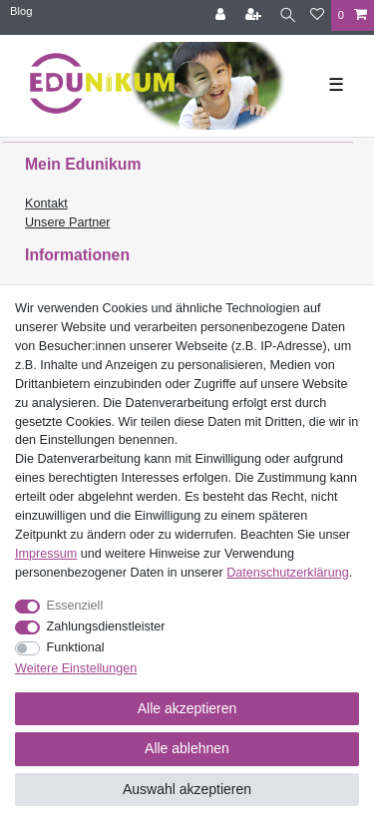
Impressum (46, 554)
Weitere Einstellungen (76, 668)
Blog (21, 11)
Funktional (76, 647)
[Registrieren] (255, 15)
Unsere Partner (67, 222)
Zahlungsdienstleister (106, 626)
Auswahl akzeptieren (187, 789)
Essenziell (75, 606)
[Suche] (287, 15)
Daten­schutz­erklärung (287, 573)
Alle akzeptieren (187, 708)
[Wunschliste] (317, 15)
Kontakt (46, 203)
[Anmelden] (222, 15)
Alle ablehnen (187, 748)
